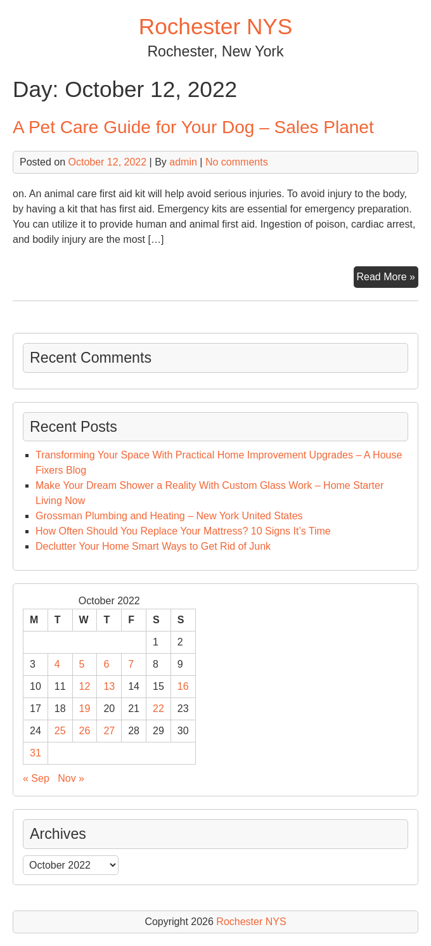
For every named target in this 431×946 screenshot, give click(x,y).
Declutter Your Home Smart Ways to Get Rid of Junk (153, 546)
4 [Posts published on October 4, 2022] (57, 664)
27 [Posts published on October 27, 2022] (109, 730)
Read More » (388, 278)
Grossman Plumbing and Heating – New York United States (169, 515)
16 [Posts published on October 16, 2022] (183, 686)
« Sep (36, 778)
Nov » (71, 778)
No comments (236, 162)
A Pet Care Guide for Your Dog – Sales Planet (193, 127)
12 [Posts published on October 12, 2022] (85, 686)
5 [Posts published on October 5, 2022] (82, 664)
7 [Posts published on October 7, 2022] (131, 664)
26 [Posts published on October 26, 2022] (85, 730)
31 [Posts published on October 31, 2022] (35, 753)
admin (183, 162)
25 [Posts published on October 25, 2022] (60, 730)
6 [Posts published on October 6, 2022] (106, 664)
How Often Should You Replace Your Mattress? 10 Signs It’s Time (183, 531)
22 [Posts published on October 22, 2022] (158, 708)
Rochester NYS (216, 26)
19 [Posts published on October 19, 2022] (85, 708)
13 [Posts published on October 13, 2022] (109, 686)
